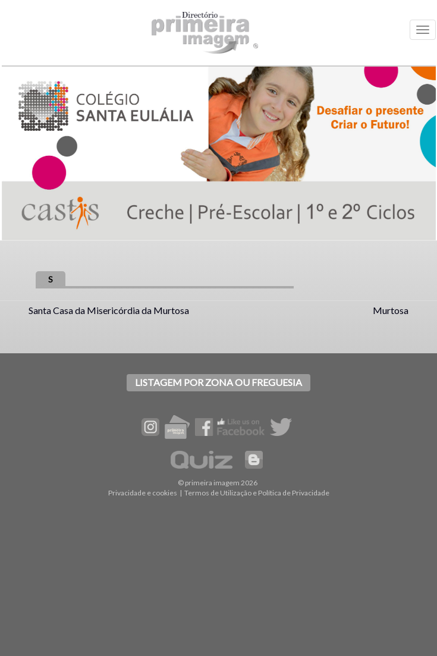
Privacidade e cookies (142, 492)
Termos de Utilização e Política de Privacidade (256, 492)
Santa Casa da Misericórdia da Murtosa (109, 310)
